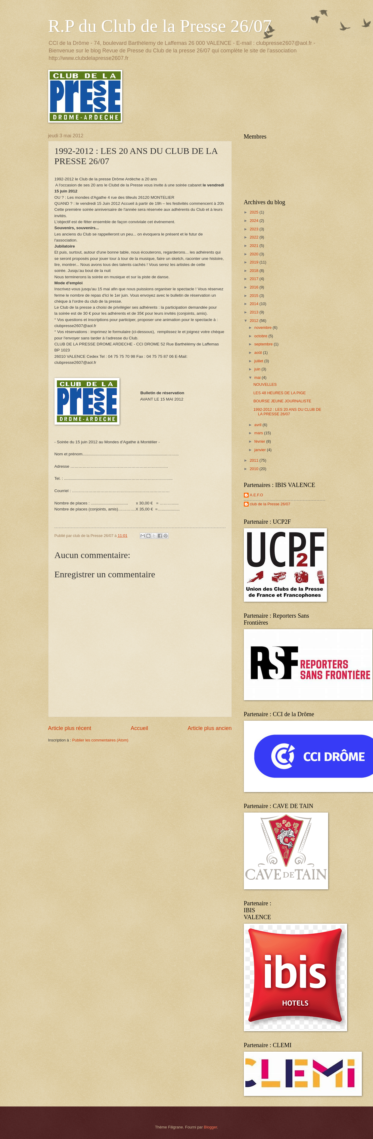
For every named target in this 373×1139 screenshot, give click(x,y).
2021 (254, 245)
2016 (254, 287)
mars (259, 433)
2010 (254, 469)
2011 (254, 460)
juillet (259, 361)
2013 (254, 312)
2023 (254, 229)
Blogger (210, 1127)
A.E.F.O (256, 495)
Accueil (139, 728)
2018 (254, 270)
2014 (254, 303)
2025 (254, 212)
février (260, 441)
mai (258, 377)
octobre (261, 336)
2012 (254, 320)
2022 (254, 237)
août (258, 352)
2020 (254, 254)
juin (258, 369)
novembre (263, 327)
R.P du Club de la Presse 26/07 (160, 26)
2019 (254, 262)
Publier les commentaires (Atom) (100, 740)
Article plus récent (69, 728)
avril (258, 425)
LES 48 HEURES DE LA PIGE (279, 393)
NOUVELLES (265, 384)
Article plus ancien (210, 728)
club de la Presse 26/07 (270, 504)
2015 (254, 295)
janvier (260, 450)
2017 (254, 278)
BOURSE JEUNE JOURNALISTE (282, 401)
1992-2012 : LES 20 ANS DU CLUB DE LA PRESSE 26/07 (287, 411)
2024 (254, 220)
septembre (264, 344)
